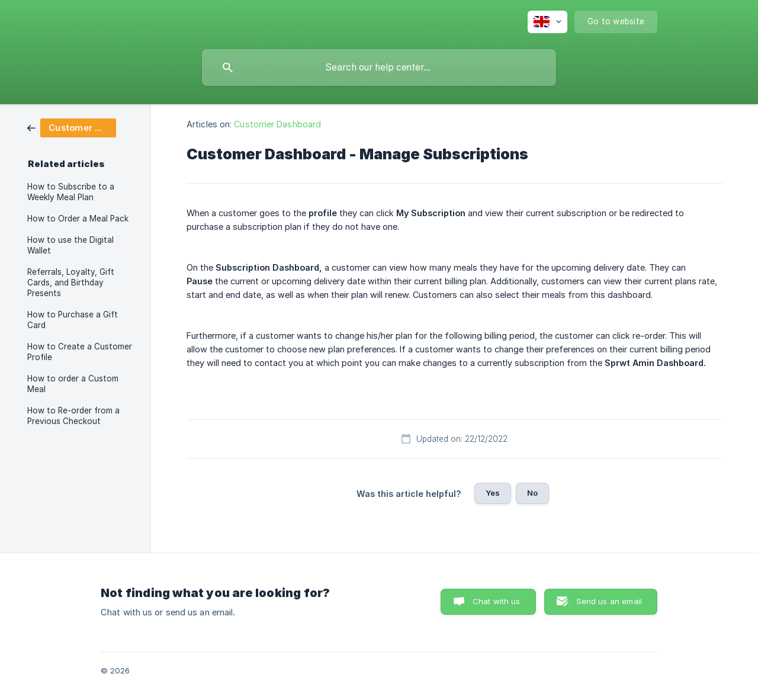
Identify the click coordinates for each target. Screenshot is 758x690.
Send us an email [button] (609, 601)
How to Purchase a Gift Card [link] (72, 320)
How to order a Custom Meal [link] (72, 384)
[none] (547, 22)
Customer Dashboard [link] (277, 124)
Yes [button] (493, 493)
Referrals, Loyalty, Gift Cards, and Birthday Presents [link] (70, 282)
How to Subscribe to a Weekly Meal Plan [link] (70, 192)
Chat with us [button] (497, 601)
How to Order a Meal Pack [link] (78, 218)
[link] (71, 127)
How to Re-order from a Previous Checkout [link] (73, 416)
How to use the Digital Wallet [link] (70, 245)
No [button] (532, 493)
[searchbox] (379, 67)
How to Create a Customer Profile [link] (79, 352)
